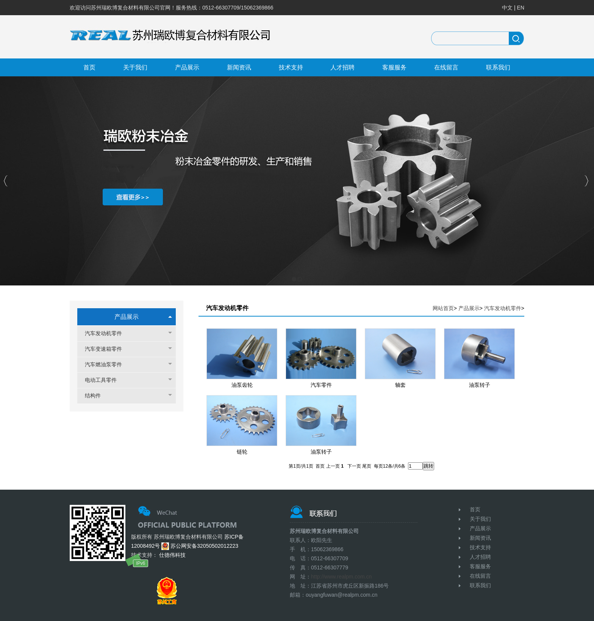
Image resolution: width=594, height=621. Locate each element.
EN (520, 8)
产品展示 (126, 317)
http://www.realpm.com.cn (341, 577)
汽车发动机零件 (107, 333)
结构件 (96, 396)
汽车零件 (321, 385)
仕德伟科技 (172, 555)
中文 (507, 8)
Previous (6, 180)
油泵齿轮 (242, 385)
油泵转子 (479, 385)
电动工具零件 (104, 380)
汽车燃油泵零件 (107, 364)
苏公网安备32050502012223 (199, 546)
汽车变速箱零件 (107, 349)
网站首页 (443, 308)
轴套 (400, 385)
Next (586, 180)
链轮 (242, 452)
